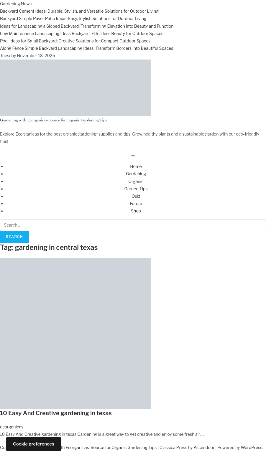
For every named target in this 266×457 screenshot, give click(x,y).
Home (136, 166)
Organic (135, 181)
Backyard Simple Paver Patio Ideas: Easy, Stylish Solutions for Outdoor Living (73, 18)
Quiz (136, 196)
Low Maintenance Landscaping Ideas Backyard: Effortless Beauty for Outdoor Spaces (81, 33)
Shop (136, 210)
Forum (136, 203)
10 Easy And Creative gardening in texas (56, 413)
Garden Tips (136, 188)
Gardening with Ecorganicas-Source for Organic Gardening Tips (53, 120)
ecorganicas (11, 426)
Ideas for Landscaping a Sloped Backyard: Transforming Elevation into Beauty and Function (87, 26)
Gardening (136, 173)
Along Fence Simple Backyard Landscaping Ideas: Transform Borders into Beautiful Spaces (86, 48)
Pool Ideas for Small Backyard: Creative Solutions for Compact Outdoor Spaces (75, 40)
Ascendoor (203, 447)
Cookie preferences (33, 444)
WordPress (251, 447)
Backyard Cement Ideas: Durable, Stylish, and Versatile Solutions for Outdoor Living (79, 11)
